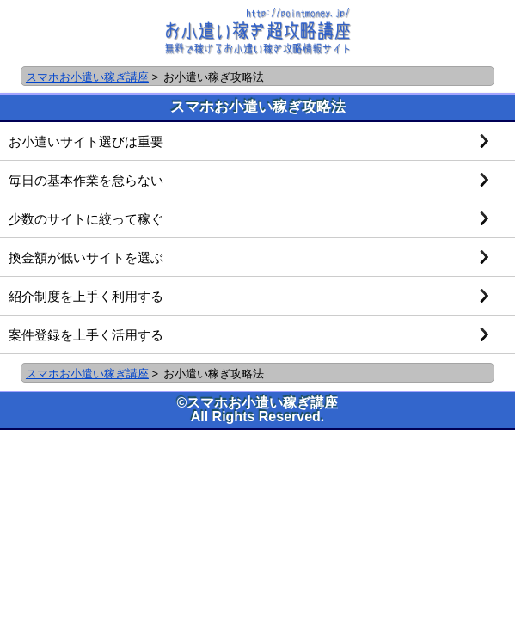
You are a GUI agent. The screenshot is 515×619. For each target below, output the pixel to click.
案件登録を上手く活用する (86, 335)
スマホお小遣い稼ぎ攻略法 (258, 107)
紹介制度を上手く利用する (86, 296)
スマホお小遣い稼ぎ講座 (87, 76)
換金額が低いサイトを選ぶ (86, 257)
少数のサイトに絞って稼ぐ (86, 218)
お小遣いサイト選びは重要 (86, 141)
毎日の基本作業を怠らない (86, 180)
